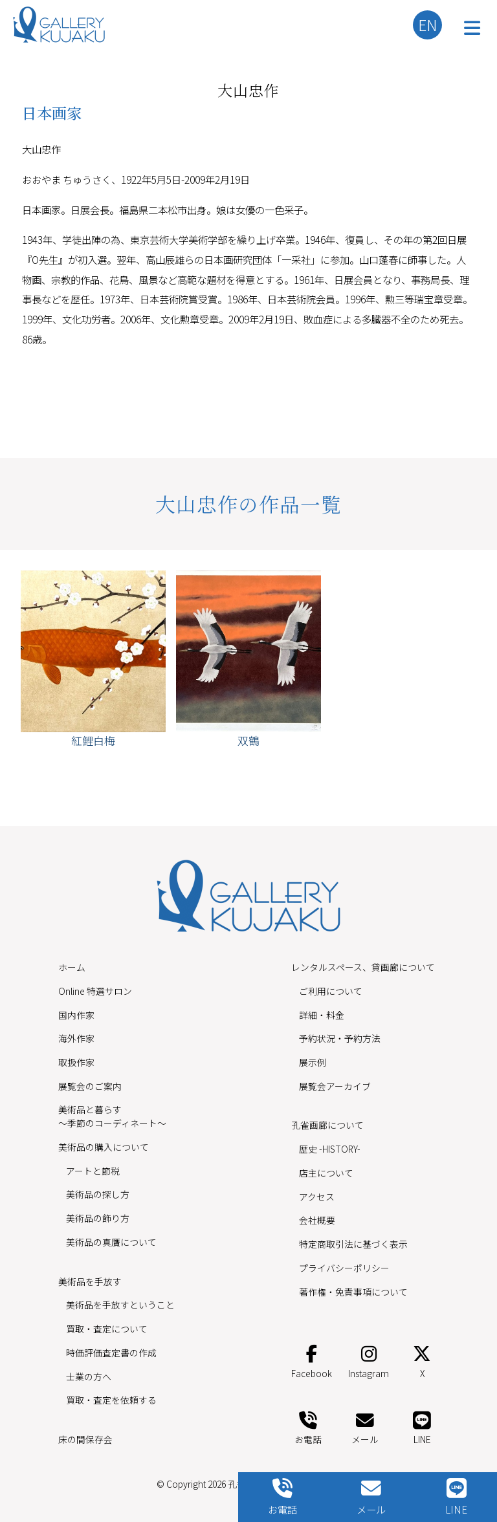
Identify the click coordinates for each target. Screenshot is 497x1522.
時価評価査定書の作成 (111, 1352)
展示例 (312, 1062)
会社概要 (317, 1219)
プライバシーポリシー (344, 1267)
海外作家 (76, 1038)
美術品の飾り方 (97, 1218)
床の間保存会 (85, 1439)
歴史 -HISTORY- (329, 1148)
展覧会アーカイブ (335, 1086)
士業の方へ (88, 1376)
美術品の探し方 (97, 1194)
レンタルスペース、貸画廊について (363, 967)
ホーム (71, 967)
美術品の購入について (103, 1146)
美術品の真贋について (111, 1241)
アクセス (317, 1196)
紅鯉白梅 (93, 740)
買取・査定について (107, 1328)
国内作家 (76, 1014)
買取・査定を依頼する (111, 1399)
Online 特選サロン (95, 990)
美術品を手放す (90, 1281)
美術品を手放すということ (120, 1304)
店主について (326, 1172)
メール (365, 1426)
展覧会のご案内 (90, 1086)
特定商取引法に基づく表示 (353, 1243)
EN (427, 25)
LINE (422, 1426)
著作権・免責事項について (353, 1291)
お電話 (308, 1426)
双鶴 (248, 740)
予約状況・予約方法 (340, 1038)
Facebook (311, 1359)
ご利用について (330, 990)
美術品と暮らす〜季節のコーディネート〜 (112, 1116)
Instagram (368, 1359)
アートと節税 (93, 1170)
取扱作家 (76, 1062)
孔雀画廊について (327, 1124)
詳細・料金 (321, 1014)
